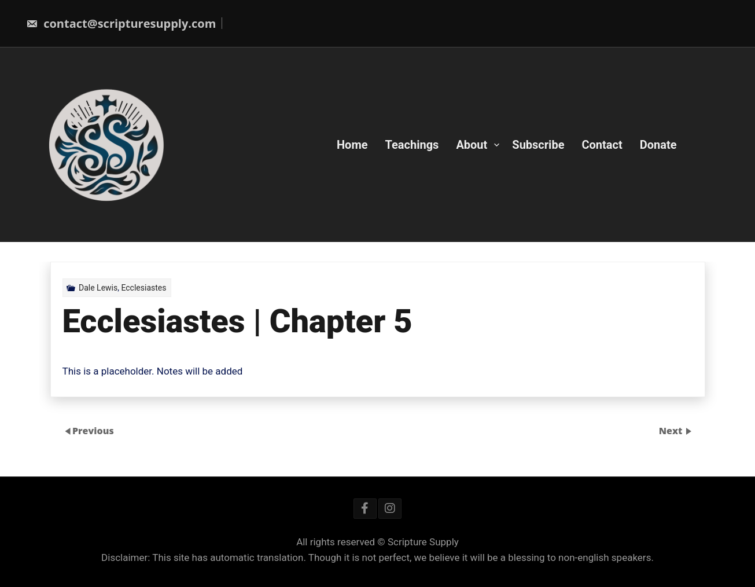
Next (672, 430)
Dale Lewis (98, 287)
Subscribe (538, 145)
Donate (658, 145)
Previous (93, 430)
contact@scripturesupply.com (121, 23)
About (471, 145)
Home (352, 145)
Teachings (412, 145)
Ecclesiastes (143, 287)
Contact (601, 145)
